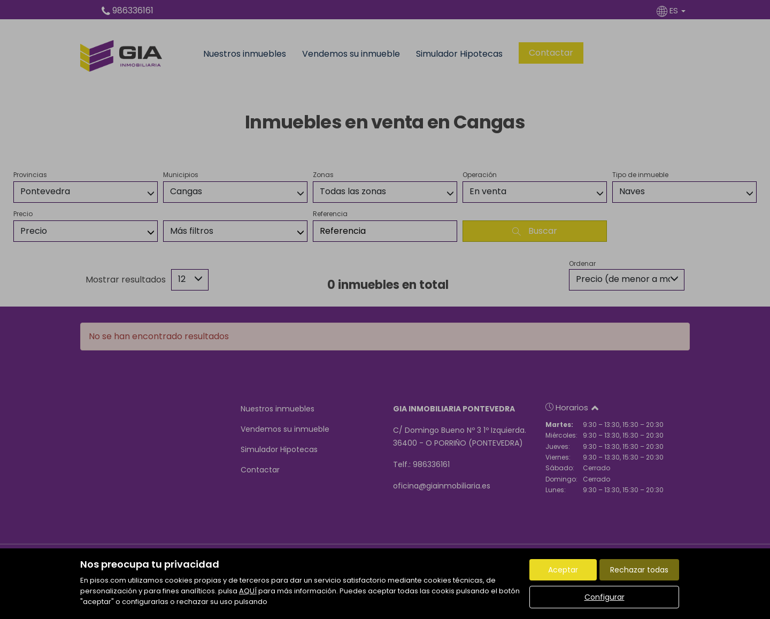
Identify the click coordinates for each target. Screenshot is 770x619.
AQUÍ (248, 591)
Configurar (604, 597)
